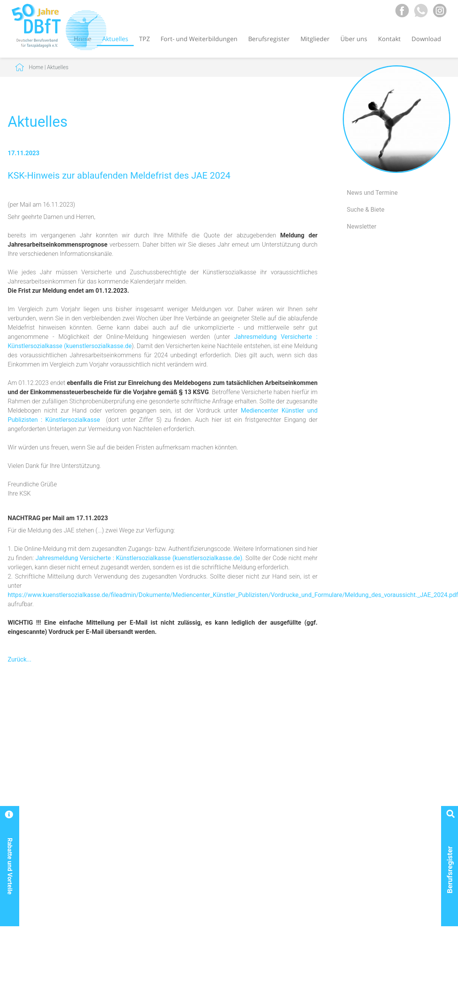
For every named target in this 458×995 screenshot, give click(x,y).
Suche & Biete (365, 209)
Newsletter (361, 226)
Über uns (353, 39)
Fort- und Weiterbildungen (199, 39)
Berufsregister (269, 39)
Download (426, 39)
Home (36, 67)
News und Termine (372, 192)
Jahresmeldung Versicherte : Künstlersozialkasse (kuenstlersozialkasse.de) (138, 558)
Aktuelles (115, 39)
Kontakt (389, 39)
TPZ (144, 39)
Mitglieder (315, 39)
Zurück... (20, 659)
